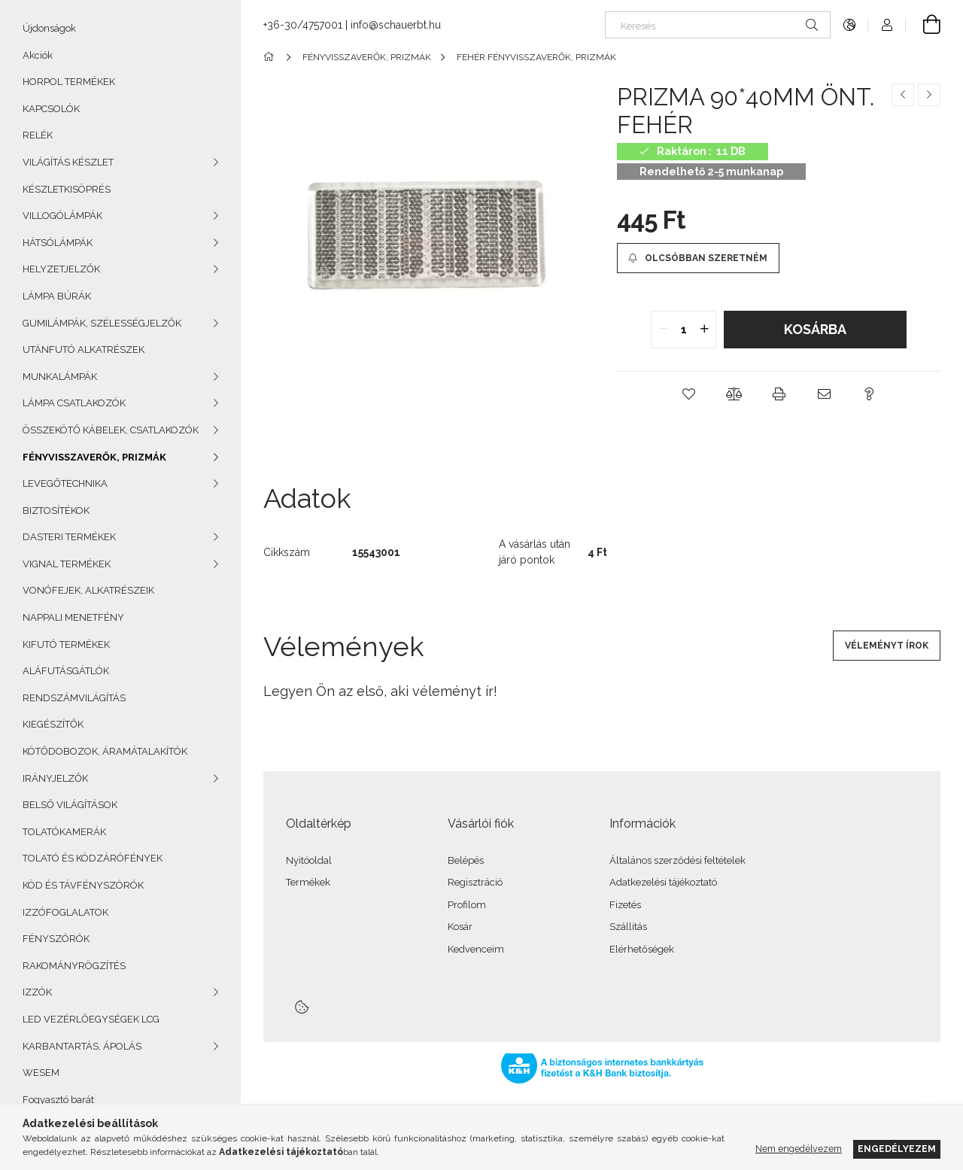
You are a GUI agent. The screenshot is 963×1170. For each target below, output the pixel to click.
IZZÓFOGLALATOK (65, 912)
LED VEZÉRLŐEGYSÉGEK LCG (91, 1019)
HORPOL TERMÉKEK (69, 81)
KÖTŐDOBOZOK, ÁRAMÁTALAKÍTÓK (105, 751)
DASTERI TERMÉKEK (69, 536)
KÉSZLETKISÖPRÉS (67, 189)
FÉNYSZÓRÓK (56, 938)
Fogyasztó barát (58, 1099)
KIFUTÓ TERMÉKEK (66, 644)
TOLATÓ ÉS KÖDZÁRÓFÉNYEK (93, 858)
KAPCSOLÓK (51, 108)
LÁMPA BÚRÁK (57, 296)
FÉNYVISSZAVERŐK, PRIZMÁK (94, 457)
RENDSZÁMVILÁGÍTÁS (74, 698)
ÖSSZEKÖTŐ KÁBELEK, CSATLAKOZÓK (111, 430)
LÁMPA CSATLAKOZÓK (74, 403)
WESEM (41, 1072)
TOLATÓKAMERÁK (64, 831)
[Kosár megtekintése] (923, 24)
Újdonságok (49, 28)
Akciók (38, 55)
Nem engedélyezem (798, 1148)
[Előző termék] (903, 95)
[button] (688, 394)
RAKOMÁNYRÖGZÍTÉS (74, 965)
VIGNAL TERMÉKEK (67, 564)
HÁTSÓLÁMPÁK (58, 242)
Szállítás (628, 926)
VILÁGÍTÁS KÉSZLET (68, 162)
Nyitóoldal (309, 860)
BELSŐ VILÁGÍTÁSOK (70, 804)
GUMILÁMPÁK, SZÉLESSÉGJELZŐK (102, 323)
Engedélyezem (897, 1148)
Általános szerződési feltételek (677, 860)
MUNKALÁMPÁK (60, 376)
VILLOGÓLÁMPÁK (62, 215)
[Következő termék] (929, 95)
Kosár (460, 926)
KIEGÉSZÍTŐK (53, 724)
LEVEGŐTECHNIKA (65, 483)
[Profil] (887, 24)
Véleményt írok (886, 645)
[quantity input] (683, 329)
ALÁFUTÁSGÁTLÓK (66, 670)
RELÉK (38, 135)
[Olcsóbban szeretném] (698, 258)
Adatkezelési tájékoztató (663, 882)
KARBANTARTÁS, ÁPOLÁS (82, 1046)
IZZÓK (37, 992)
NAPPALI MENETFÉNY (73, 617)
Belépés (466, 860)
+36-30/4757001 (302, 25)
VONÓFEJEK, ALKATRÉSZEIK (88, 590)
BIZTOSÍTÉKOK (56, 510)
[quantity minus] (663, 329)
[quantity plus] (704, 329)
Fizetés (625, 904)
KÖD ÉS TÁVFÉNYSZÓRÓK (83, 885)
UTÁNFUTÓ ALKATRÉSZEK (83, 349)
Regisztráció (475, 882)
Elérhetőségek (641, 949)
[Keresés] (718, 24)
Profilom (467, 904)
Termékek (308, 882)
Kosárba (815, 329)
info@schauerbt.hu (396, 25)
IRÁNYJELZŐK (55, 778)
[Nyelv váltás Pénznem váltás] (849, 24)
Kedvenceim (476, 949)
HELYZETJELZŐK (61, 269)
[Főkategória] (271, 57)
